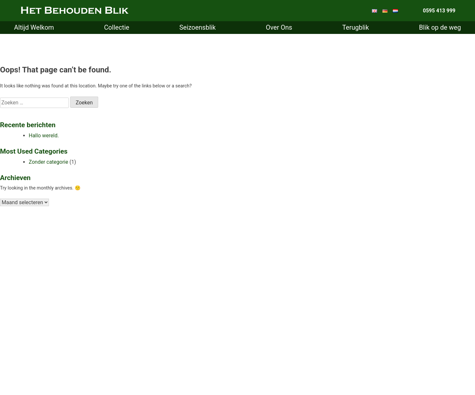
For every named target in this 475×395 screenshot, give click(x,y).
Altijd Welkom (34, 27)
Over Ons (279, 27)
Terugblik (355, 27)
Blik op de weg (440, 27)
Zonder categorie (48, 162)
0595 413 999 (439, 11)
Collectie (116, 27)
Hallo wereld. (44, 135)
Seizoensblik (197, 27)
